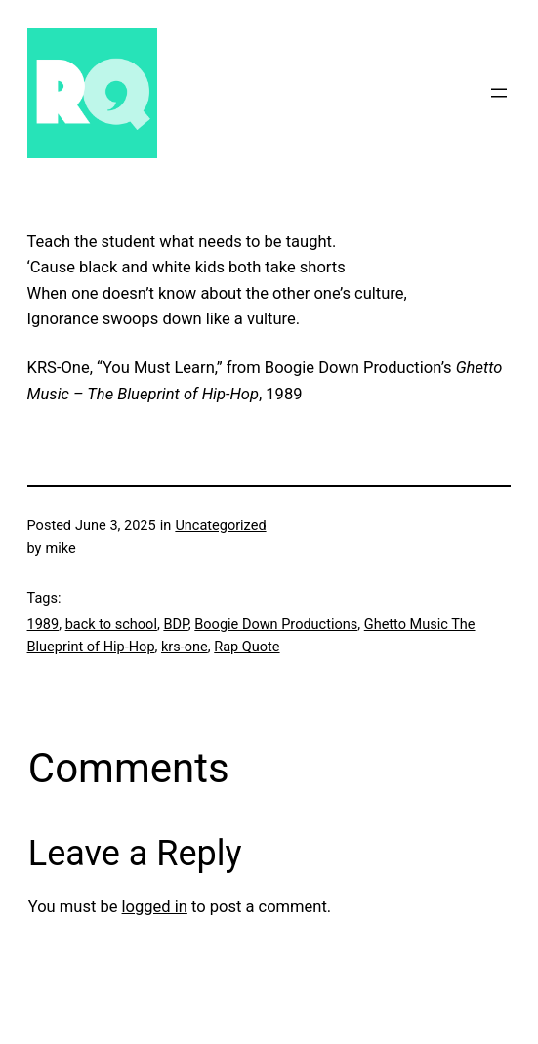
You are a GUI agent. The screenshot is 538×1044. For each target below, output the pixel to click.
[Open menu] (499, 92)
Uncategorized (220, 526)
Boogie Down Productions (275, 624)
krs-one (184, 647)
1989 (43, 624)
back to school (111, 624)
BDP (175, 624)
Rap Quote (246, 647)
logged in (154, 907)
